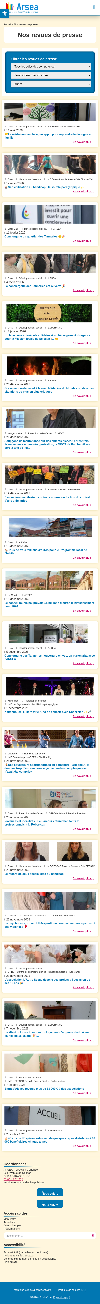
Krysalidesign (60, 1297)
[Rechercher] (92, 1235)
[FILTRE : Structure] (51, 75)
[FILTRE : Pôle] (51, 66)
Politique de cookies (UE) (72, 1290)
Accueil (7, 24)
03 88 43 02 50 (12, 1179)
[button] (94, 7)
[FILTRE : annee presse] (51, 84)
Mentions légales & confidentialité (32, 1290)
